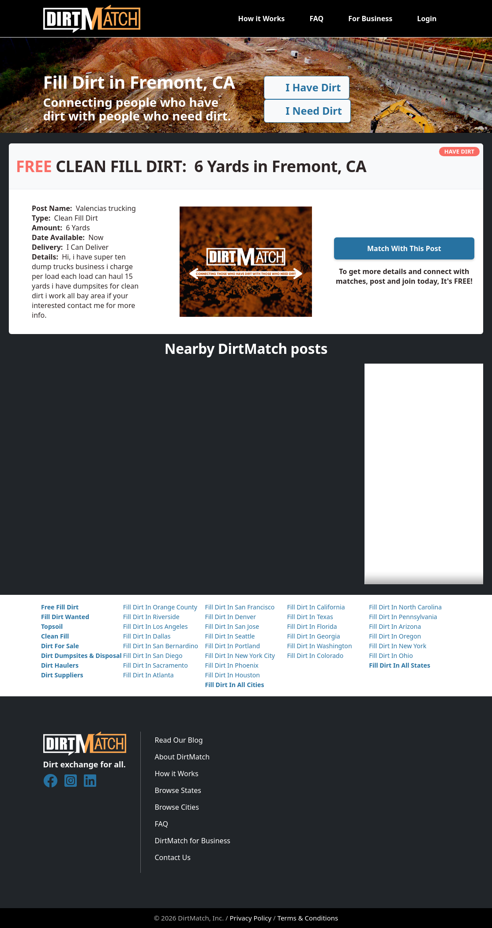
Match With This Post (404, 248)
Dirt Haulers (60, 665)
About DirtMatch (182, 757)
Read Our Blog (179, 740)
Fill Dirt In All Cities (234, 684)
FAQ (316, 18)
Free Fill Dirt (60, 607)
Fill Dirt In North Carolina (405, 607)
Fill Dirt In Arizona (395, 626)
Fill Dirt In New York (397, 646)
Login (426, 18)
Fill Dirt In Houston (232, 675)
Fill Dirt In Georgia (313, 636)
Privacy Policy (251, 917)
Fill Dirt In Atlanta (148, 675)
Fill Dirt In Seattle (230, 636)
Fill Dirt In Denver (230, 616)
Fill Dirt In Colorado (315, 655)
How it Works (261, 18)
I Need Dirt (307, 111)
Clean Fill (55, 636)
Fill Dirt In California (316, 607)
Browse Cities (177, 807)
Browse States (178, 790)
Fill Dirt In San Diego (153, 655)
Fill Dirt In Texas (310, 616)
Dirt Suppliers (62, 675)
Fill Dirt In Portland (232, 646)
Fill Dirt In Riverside (151, 616)
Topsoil (52, 626)
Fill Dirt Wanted (65, 616)
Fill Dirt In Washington (319, 646)
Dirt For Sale (60, 646)
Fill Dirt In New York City (240, 655)
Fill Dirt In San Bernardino (160, 646)
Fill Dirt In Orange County (160, 607)
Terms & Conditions (308, 917)
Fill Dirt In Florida (312, 626)
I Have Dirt (306, 87)
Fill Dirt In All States (399, 665)
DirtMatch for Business (192, 840)
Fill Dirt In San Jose (232, 626)
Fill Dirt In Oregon (395, 636)
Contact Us (173, 857)
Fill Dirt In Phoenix (232, 665)
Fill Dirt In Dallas (147, 636)
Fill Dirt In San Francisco (240, 607)
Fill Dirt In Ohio (391, 655)
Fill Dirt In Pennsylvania (403, 616)
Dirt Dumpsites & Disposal (81, 655)
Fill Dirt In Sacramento (155, 665)
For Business (370, 18)
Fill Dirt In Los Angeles (155, 626)
